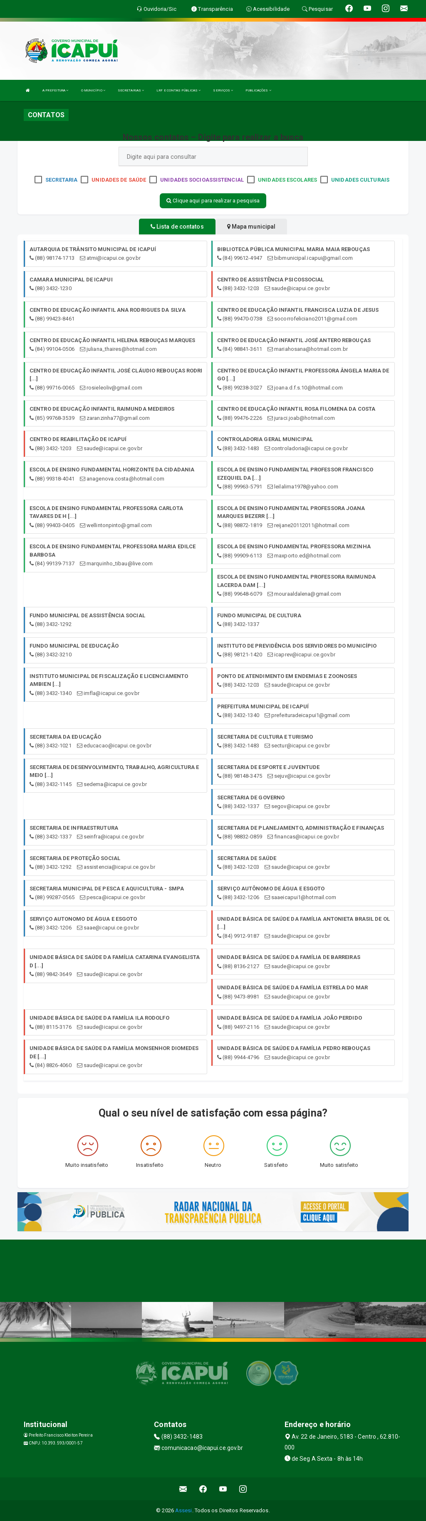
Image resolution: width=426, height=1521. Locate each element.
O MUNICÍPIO (93, 90)
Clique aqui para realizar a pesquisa (213, 200)
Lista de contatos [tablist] (177, 226)
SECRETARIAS (131, 90)
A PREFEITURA (55, 90)
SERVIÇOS (223, 90)
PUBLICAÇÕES (258, 90)
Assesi (183, 1510)
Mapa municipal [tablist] (251, 226)
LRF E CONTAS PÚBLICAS (178, 90)
